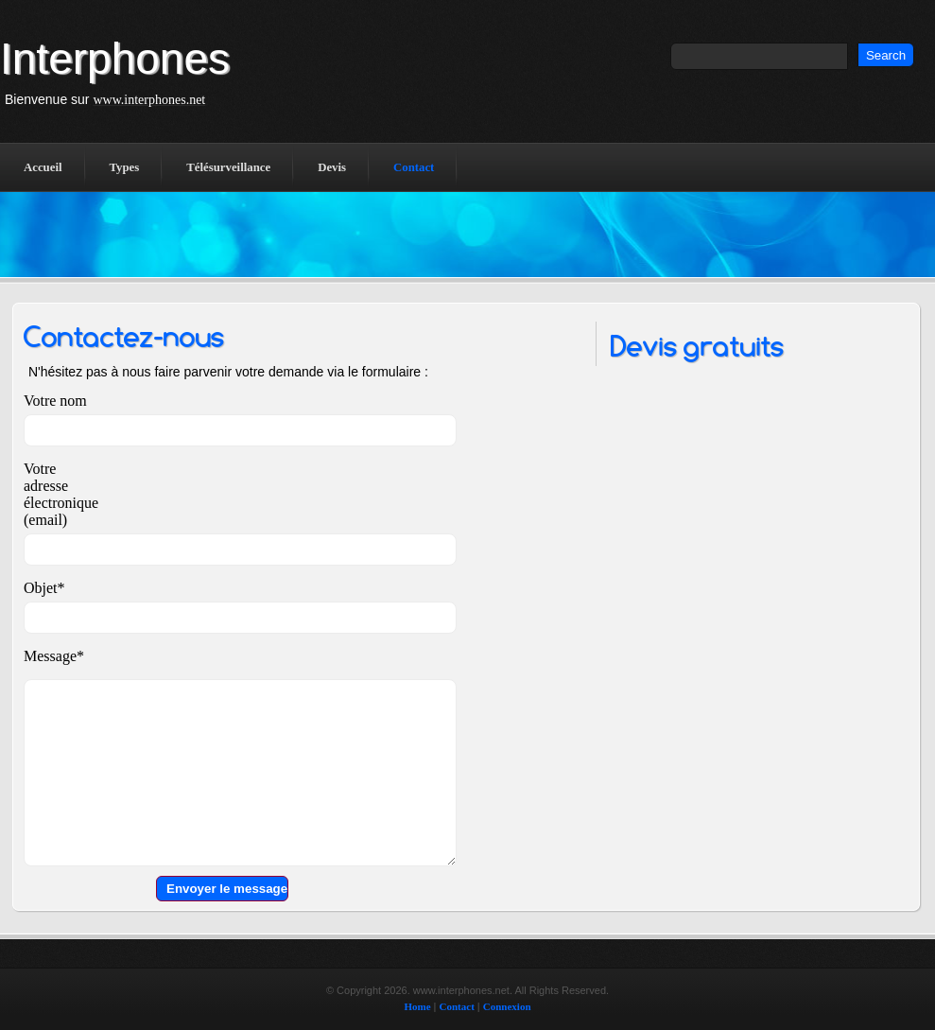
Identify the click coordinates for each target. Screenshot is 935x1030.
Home (417, 1006)
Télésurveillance (228, 167)
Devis (332, 167)
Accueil (43, 167)
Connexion (507, 1006)
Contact (413, 167)
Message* (54, 656)
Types (125, 167)
